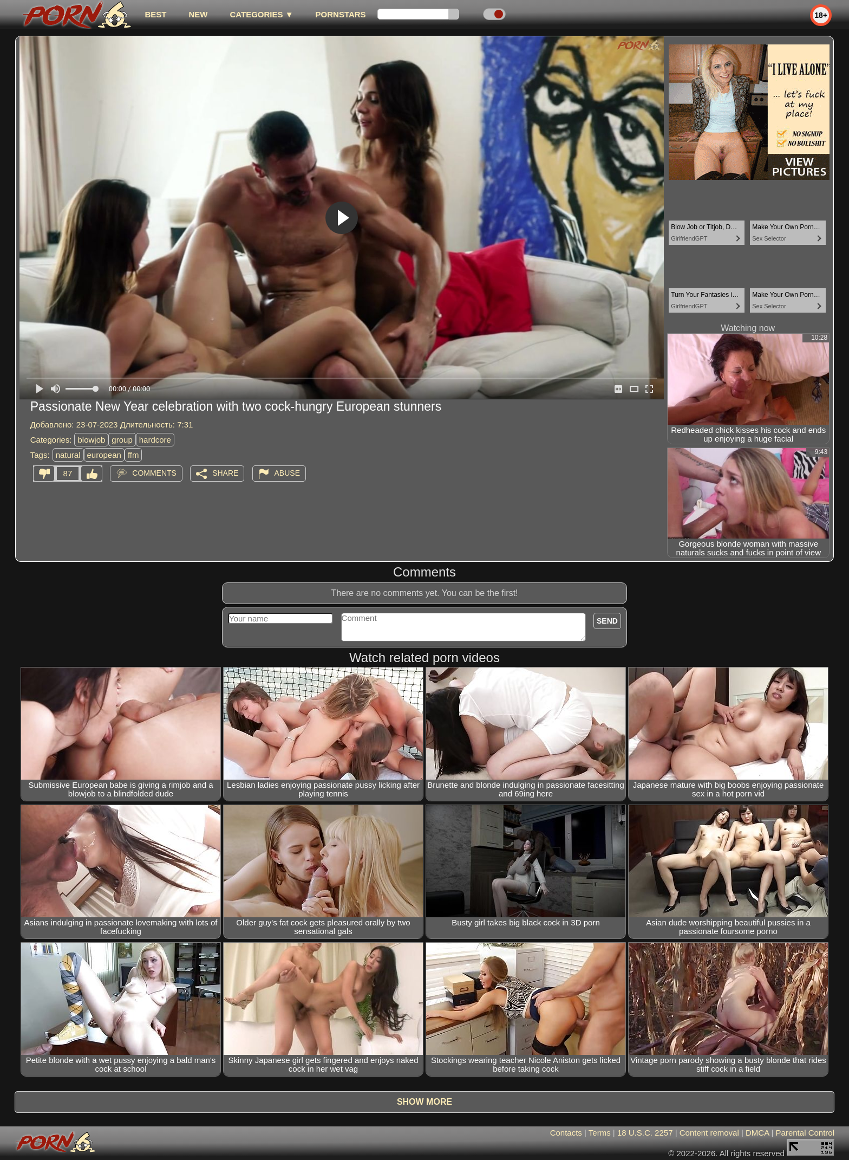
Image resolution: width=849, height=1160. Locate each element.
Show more (424, 1101)
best (155, 14)
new (197, 14)
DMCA (757, 1132)
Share (225, 473)
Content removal (709, 1132)
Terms (600, 1132)
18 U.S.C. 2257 (645, 1132)
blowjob (91, 439)
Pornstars (341, 14)
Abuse (287, 473)
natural (68, 454)
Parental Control (805, 1132)
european (104, 454)
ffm (133, 454)
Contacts (566, 1132)
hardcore (155, 439)
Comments (154, 473)
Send (607, 621)
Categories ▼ (261, 14)
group (122, 439)
